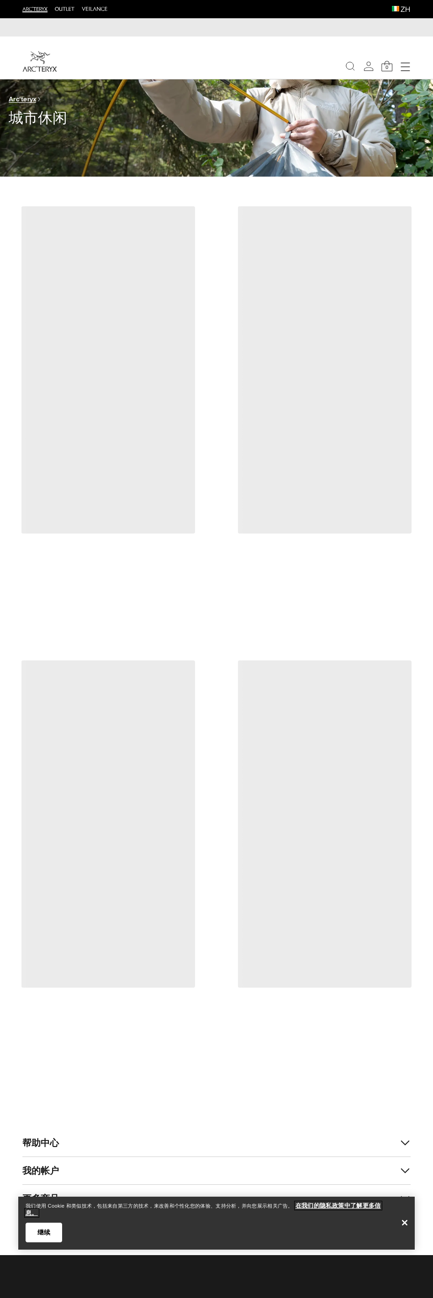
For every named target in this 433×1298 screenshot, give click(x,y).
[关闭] (405, 1223)
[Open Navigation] (405, 66)
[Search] (350, 66)
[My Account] (368, 66)
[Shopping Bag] (386, 66)
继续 (43, 1232)
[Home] (39, 61)
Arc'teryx (23, 99)
